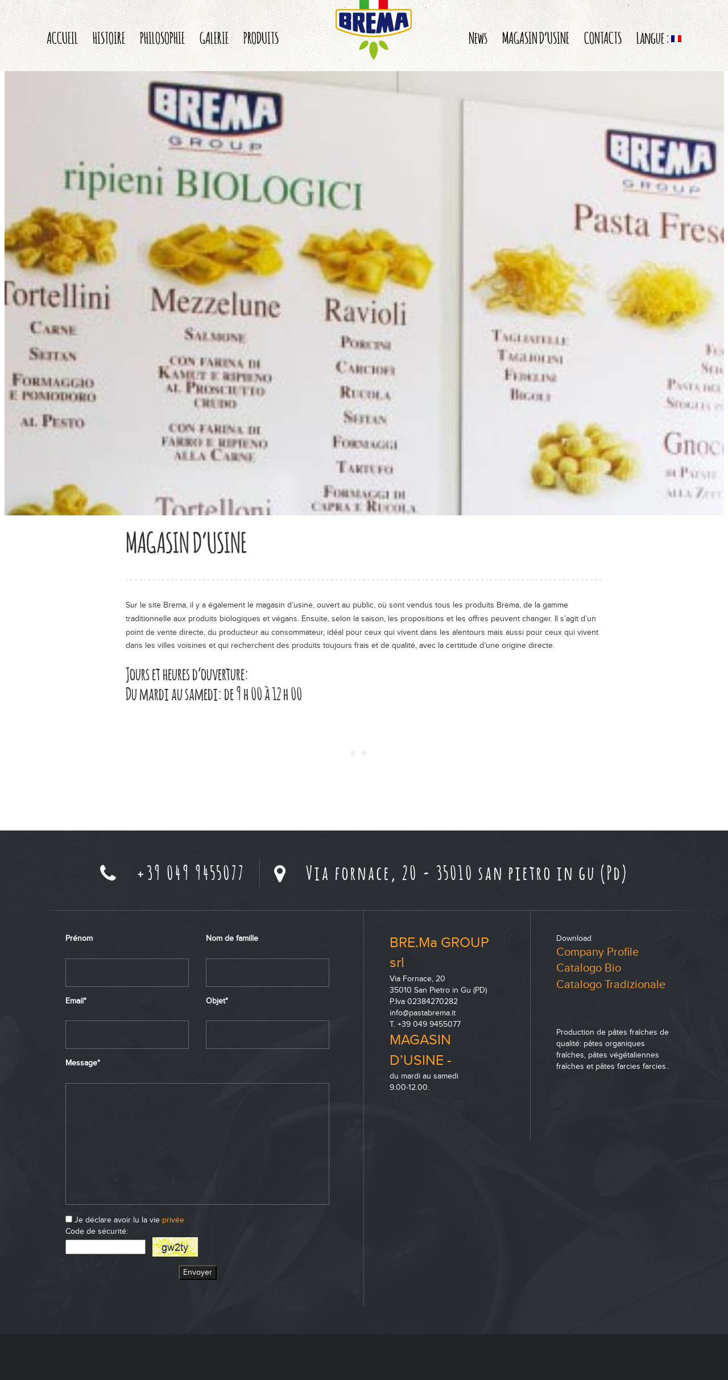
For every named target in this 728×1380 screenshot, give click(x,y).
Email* (75, 1001)
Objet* (217, 1001)
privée (173, 1220)
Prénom (79, 938)
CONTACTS (603, 37)
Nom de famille (232, 938)
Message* (82, 1063)
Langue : (658, 37)
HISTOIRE (109, 37)
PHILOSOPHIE (162, 37)
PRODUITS (261, 37)
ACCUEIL (62, 37)
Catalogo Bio (588, 968)
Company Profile (597, 952)
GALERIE (214, 37)
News (478, 37)
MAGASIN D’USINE (535, 37)
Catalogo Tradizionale (610, 984)
